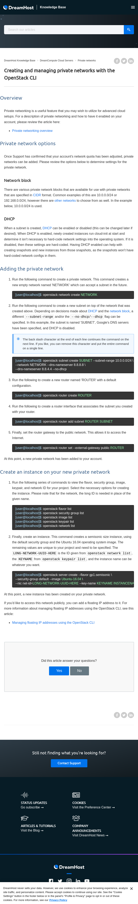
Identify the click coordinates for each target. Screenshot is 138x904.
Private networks (87, 60)
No (79, 669)
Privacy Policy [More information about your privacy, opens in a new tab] (58, 901)
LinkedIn (131, 61)
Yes (59, 669)
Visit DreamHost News (88, 834)
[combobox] (69, 29)
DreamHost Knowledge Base (19, 60)
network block (120, 311)
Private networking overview (32, 130)
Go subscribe (30, 806)
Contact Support (69, 762)
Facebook (117, 61)
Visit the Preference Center (91, 806)
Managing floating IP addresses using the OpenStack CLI (53, 621)
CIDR (37, 195)
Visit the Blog (30, 829)
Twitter (124, 61)
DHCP (47, 228)
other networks (65, 200)
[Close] (131, 890)
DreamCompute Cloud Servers (56, 60)
